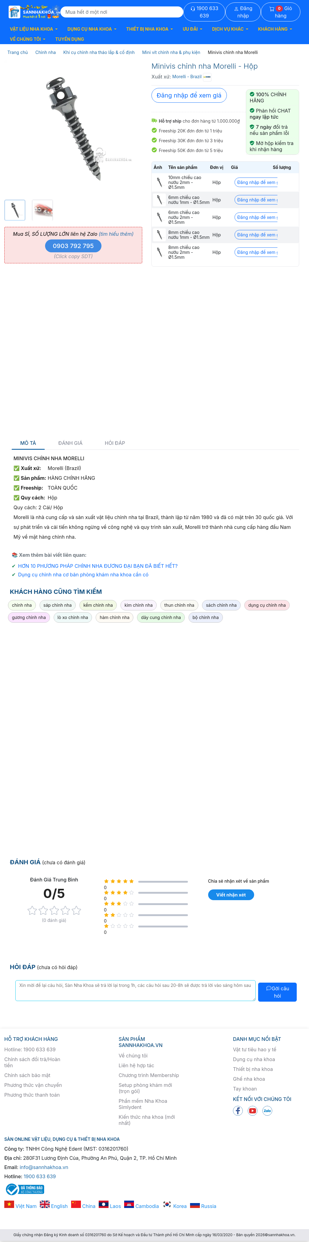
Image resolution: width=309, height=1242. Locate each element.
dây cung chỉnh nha (161, 617)
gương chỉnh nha (29, 617)
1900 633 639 (204, 12)
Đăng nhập (243, 12)
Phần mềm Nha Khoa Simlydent (143, 1104)
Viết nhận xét (231, 895)
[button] (34, 29)
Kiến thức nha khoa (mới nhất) (147, 1120)
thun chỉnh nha (179, 605)
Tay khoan (245, 1089)
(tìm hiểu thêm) (116, 234)
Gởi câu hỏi (277, 992)
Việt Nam (20, 1206)
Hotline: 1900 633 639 (29, 1049)
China (83, 1206)
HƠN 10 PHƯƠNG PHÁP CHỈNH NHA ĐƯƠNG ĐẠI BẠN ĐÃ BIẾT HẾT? (98, 566)
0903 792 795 (73, 246)
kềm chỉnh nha (98, 605)
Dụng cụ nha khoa (254, 1059)
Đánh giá (70, 443)
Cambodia (141, 1206)
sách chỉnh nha (221, 605)
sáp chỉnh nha (58, 605)
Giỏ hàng (280, 12)
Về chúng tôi (133, 1056)
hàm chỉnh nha (114, 617)
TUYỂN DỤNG (69, 39)
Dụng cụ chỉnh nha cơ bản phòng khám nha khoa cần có (83, 574)
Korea (174, 1206)
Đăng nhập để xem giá (189, 95)
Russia (203, 1206)
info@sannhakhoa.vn (44, 1167)
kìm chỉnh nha (138, 605)
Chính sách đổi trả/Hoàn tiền (32, 1062)
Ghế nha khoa (249, 1079)
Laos (110, 1206)
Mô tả (28, 443)
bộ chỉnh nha (206, 617)
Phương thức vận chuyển (33, 1085)
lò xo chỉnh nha (73, 617)
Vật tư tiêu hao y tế (254, 1049)
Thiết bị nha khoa (253, 1069)
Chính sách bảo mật (27, 1075)
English (54, 1206)
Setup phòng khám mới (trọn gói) (145, 1088)
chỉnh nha (22, 605)
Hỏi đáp (115, 443)
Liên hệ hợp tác (136, 1065)
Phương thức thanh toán (32, 1095)
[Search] (121, 11)
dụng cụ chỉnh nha (267, 605)
